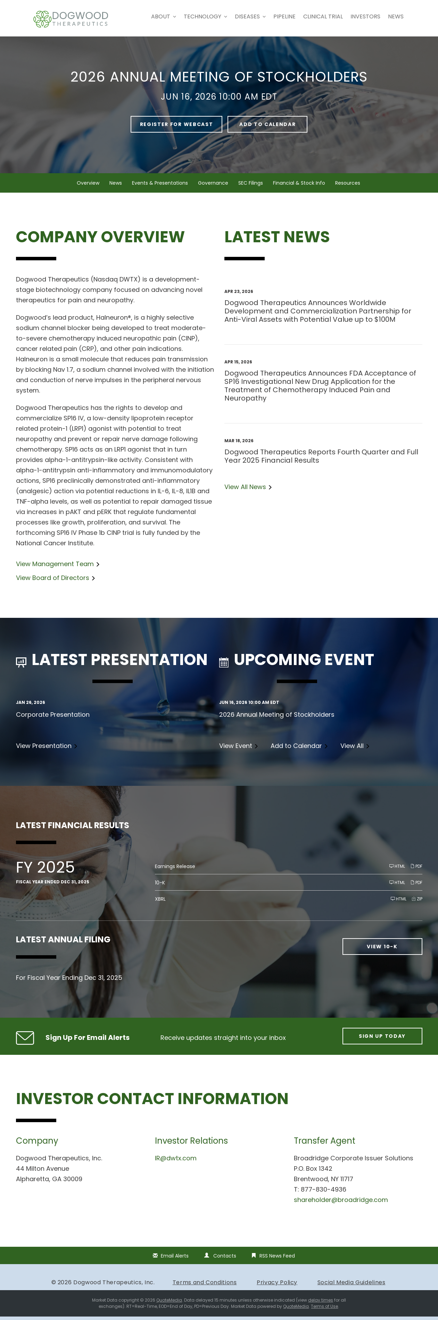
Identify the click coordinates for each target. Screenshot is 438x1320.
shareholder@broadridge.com (341, 1203)
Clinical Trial (323, 16)
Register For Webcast (176, 127)
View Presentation (44, 749)
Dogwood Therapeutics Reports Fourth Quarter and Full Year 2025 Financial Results (321, 460)
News (396, 16)
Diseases (250, 16)
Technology (205, 16)
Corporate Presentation (53, 718)
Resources (347, 186)
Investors (365, 16)
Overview (88, 186)
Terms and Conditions (205, 1286)
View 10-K (382, 950)
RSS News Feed (277, 1259)
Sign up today (382, 1039)
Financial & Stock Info (299, 186)
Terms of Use (324, 1310)
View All (352, 749)
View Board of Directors (52, 581)
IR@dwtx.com (176, 1161)
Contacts (224, 1259)
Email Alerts (175, 1259)
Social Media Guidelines (351, 1286)
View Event (235, 749)
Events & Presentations (160, 186)
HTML (397, 870)
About (163, 16)
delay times (320, 1303)
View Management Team (55, 567)
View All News (245, 490)
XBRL (160, 902)
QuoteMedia (169, 1303)
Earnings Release (175, 870)
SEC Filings (250, 186)
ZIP (417, 902)
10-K (160, 886)
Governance (213, 186)
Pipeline (284, 16)
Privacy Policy (277, 1286)
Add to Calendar (267, 127)
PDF (416, 870)
